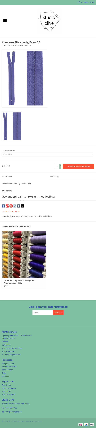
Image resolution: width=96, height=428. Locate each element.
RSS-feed (5, 376)
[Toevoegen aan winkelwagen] (78, 166)
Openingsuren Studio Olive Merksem (17, 335)
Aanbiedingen (7, 370)
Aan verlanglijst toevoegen (11, 216)
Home (4, 45)
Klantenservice (8, 351)
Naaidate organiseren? (11, 354)
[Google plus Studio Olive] (48, 320)
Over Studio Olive (9, 338)
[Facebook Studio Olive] (43, 320)
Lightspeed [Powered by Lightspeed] (38, 421)
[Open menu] (5, 20)
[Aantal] (56, 166)
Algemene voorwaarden (12, 348)
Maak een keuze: (8, 151)
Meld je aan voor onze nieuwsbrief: (48, 306)
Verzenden (6, 345)
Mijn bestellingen (9, 388)
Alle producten (8, 363)
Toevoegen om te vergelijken (32, 216)
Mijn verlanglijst (8, 394)
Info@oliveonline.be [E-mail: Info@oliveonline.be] (13, 412)
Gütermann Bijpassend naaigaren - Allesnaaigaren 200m (19, 281)
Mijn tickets (6, 391)
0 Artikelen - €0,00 (86, 2)
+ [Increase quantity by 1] (60, 165)
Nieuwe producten (9, 366)
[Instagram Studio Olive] (53, 320)
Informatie (7, 176)
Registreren (6, 385)
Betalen (5, 341)
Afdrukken (48, 216)
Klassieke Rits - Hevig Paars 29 (19, 45)
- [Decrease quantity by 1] (60, 167)
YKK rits (17, 211)
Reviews (54, 176)
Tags (4, 373)
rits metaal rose (7, 211)
